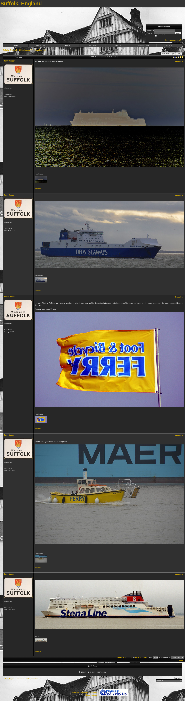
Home (16, 45)
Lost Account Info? (173, 40)
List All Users (41, 45)
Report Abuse (91, 695)
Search (67, 45)
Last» (145, 657)
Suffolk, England (10, 50)
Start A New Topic (168, 54)
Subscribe (177, 678)
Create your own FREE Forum (84, 692)
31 (129, 657)
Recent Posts (143, 45)
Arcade (169, 45)
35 (138, 657)
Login (178, 33)
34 (136, 657)
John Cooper (9, 61)
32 (131, 657)
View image (38, 188)
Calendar (118, 45)
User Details (92, 45)
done (181, 660)
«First (119, 657)
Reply (179, 54)
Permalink (179, 61)
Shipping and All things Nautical (32, 50)
